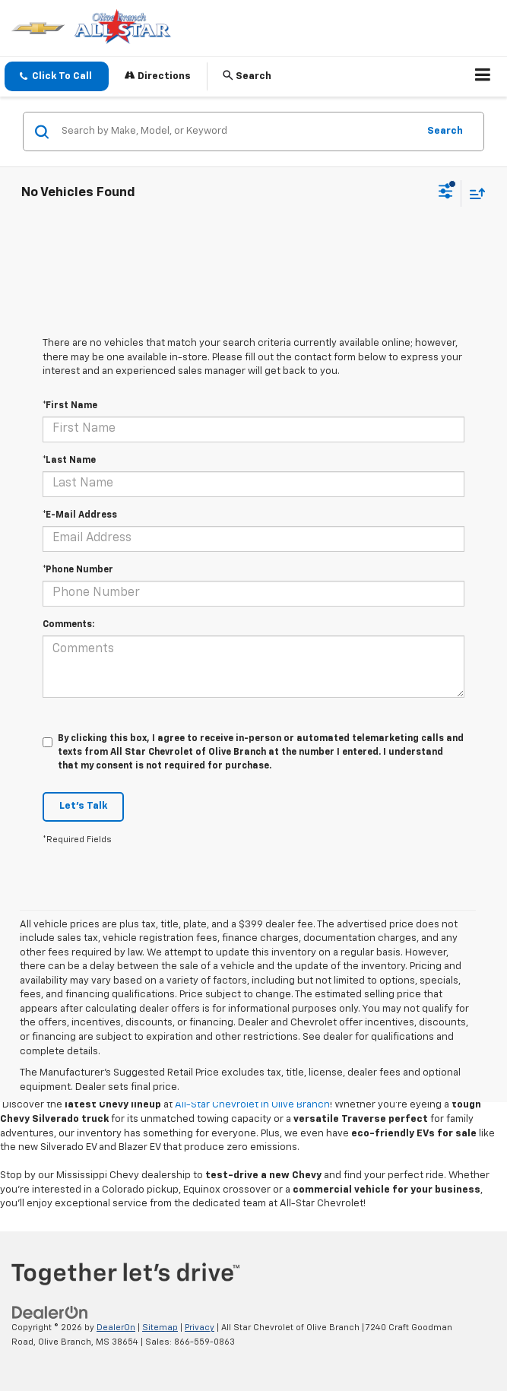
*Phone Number (78, 570)
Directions (158, 75)
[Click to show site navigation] (483, 77)
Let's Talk (83, 806)
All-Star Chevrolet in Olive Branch (252, 1105)
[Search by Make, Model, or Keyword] (237, 131)
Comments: (68, 624)
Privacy (199, 1327)
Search (445, 131)
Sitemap (160, 1327)
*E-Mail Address (80, 515)
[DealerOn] (50, 1313)
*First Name (70, 405)
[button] (57, 76)
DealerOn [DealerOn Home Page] (116, 1327)
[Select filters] (445, 193)
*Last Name (69, 460)
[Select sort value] (473, 193)
